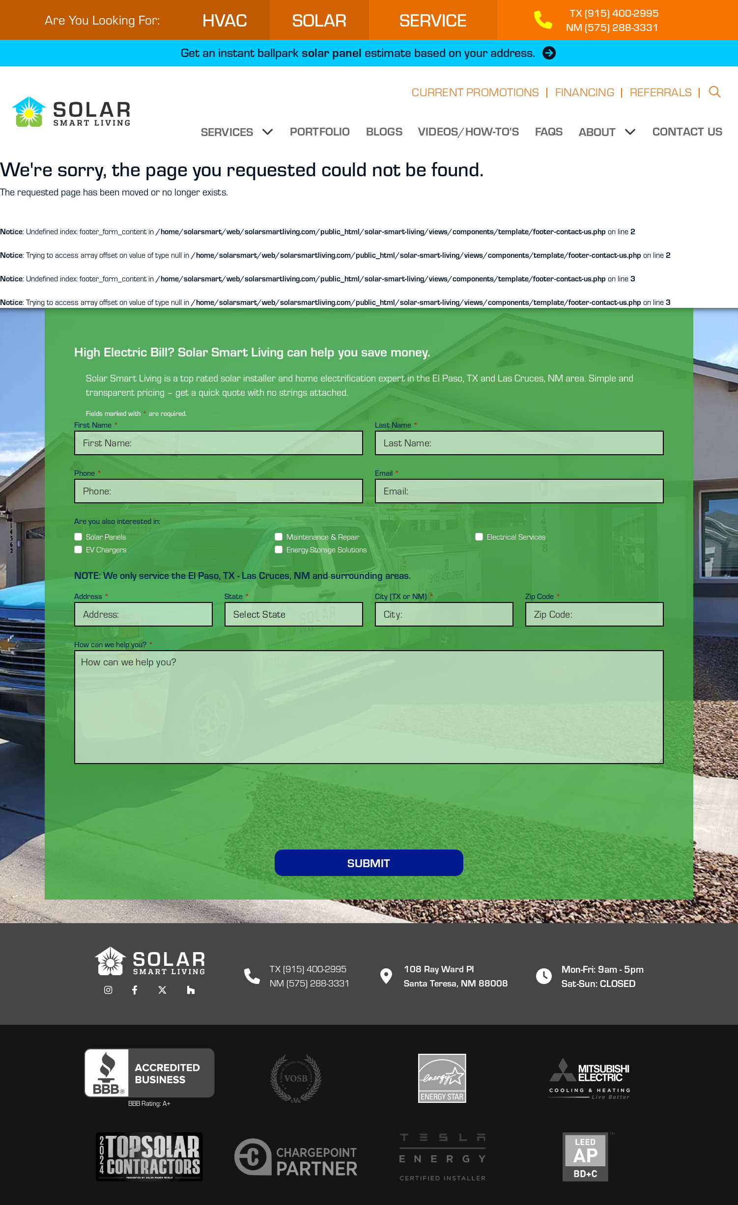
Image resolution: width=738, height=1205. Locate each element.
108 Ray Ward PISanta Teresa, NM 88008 (440, 975)
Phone (88, 473)
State (237, 596)
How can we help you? (113, 644)
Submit (368, 862)
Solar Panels (106, 537)
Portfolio (320, 136)
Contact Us (687, 136)
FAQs (550, 136)
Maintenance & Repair (322, 537)
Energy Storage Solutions (326, 549)
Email (387, 473)
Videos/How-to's (469, 136)
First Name (96, 425)
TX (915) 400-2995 (307, 968)
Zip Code (543, 596)
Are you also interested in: (117, 521)
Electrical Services (516, 537)
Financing (584, 97)
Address (91, 596)
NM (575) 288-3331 (309, 982)
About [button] (599, 137)
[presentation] (369, 795)
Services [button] (230, 137)
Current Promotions (475, 97)
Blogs (385, 136)
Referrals (661, 97)
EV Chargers (106, 549)
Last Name (396, 425)
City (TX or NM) (404, 596)
